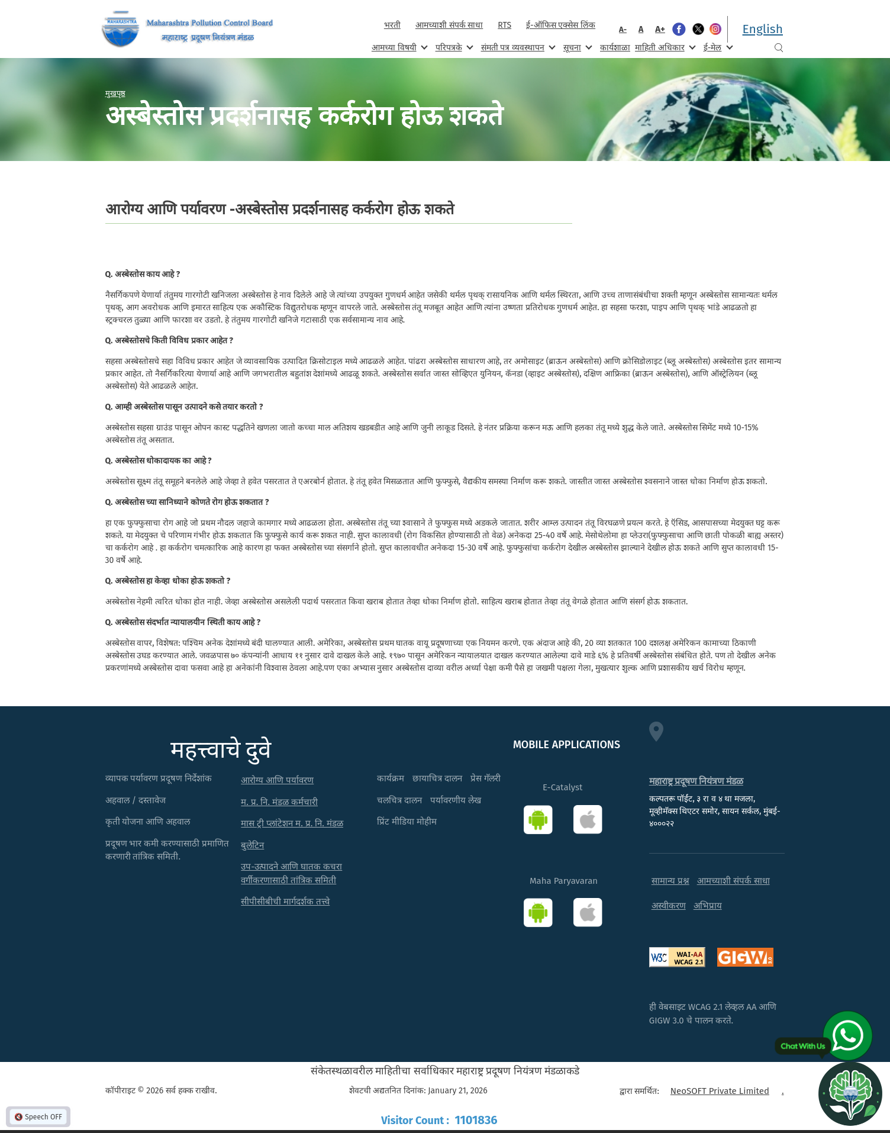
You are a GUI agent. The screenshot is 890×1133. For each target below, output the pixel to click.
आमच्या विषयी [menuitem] (398, 47)
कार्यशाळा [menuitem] (615, 48)
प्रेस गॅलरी (485, 778)
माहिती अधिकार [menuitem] (664, 47)
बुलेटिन (252, 845)
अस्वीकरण (669, 905)
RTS (504, 25)
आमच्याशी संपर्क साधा (449, 25)
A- (623, 29)
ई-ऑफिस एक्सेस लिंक (560, 25)
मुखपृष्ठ (115, 93)
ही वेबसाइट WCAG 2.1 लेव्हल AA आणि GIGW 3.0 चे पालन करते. (713, 1014)
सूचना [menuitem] (576, 47)
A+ (660, 29)
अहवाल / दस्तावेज (135, 800)
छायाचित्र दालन (437, 778)
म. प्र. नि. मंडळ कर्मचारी (279, 802)
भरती (392, 25)
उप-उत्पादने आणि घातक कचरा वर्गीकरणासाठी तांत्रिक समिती (291, 873)
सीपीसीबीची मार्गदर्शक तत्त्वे (285, 901)
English (763, 29)
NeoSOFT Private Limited (719, 1091)
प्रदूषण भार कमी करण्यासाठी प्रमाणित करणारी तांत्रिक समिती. (167, 850)
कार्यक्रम (390, 778)
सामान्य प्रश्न (670, 881)
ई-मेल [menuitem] (717, 47)
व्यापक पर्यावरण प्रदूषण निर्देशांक (158, 778)
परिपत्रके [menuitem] (453, 47)
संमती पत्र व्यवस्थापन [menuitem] (517, 47)
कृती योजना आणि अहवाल (148, 821)
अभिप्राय (708, 905)
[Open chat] (850, 1093)
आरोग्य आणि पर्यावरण (277, 780)
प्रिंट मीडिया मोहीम (407, 821)
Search (779, 47)
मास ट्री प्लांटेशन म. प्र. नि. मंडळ (292, 823)
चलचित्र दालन (399, 800)
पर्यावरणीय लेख (455, 800)
